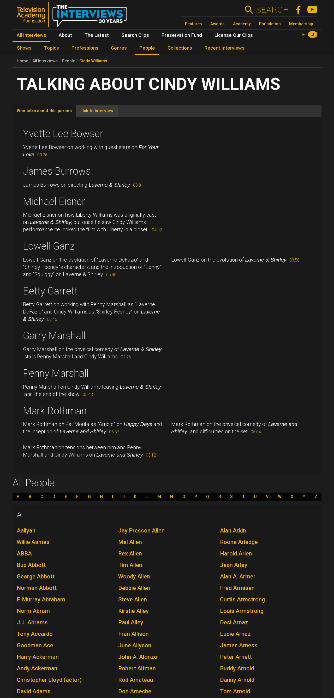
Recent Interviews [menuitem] (224, 48)
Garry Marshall (54, 335)
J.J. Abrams (32, 622)
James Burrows (57, 171)
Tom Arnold (235, 691)
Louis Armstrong (242, 611)
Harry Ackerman (38, 657)
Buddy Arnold (237, 668)
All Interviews (45, 60)
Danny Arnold (237, 680)
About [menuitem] (65, 35)
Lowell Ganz (49, 246)
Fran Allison (133, 634)
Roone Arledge (239, 542)
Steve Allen (132, 599)
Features (193, 23)
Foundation (270, 23)
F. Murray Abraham (41, 599)
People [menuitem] (147, 48)
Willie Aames (33, 542)
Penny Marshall (55, 373)
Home (22, 60)
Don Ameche (134, 691)
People (68, 60)
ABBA (24, 553)
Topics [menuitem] (51, 48)
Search (272, 9)
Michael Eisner (54, 201)
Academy (242, 23)
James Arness (239, 645)
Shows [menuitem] (24, 48)
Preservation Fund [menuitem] (182, 35)
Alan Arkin (233, 530)
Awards (217, 23)
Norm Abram (33, 611)
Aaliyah (26, 530)
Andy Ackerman (37, 668)
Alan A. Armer (237, 576)
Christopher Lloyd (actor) (49, 680)
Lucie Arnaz (235, 634)
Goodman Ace (35, 645)
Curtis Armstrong (242, 599)
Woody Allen (134, 576)
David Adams (34, 691)
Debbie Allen (134, 588)
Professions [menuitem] (84, 48)
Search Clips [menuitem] (135, 35)
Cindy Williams (93, 60)
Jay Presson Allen (141, 530)
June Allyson (134, 645)
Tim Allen (130, 565)
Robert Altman (137, 668)
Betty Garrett (50, 291)
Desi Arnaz (234, 622)
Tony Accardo (35, 634)
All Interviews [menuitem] (31, 35)
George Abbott (36, 576)
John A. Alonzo (137, 657)
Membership (301, 23)
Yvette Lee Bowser (63, 133)
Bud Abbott (31, 565)
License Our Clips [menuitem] (233, 35)
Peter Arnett (236, 657)
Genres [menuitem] (119, 48)
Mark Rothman (55, 411)
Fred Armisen (237, 588)
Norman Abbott (37, 588)
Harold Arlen (236, 553)
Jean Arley (233, 565)
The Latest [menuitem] (97, 35)
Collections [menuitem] (180, 48)
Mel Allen (130, 542)
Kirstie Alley (133, 611)
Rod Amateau (135, 680)
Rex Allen (130, 553)
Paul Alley (130, 622)
